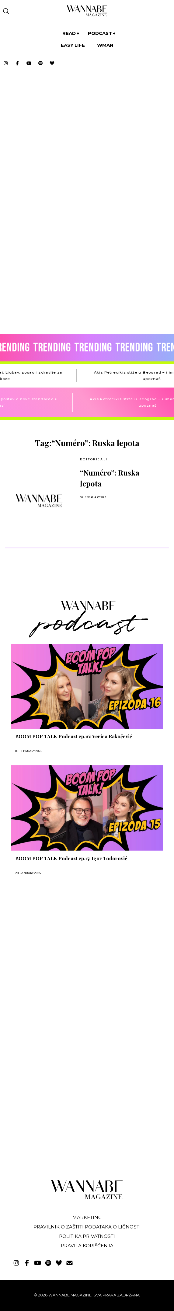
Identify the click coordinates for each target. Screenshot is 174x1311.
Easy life (73, 45)
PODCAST (100, 33)
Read (69, 33)
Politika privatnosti (87, 1236)
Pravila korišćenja (87, 1245)
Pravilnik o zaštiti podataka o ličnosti (87, 1227)
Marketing (87, 1217)
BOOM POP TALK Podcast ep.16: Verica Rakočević (73, 736)
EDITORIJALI (94, 459)
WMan (105, 45)
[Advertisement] (48, 946)
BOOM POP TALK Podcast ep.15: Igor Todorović (71, 858)
